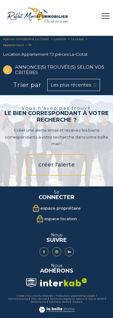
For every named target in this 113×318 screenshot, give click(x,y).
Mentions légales (61, 298)
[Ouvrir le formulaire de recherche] (89, 16)
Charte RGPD (96, 298)
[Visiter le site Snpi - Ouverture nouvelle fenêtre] (31, 282)
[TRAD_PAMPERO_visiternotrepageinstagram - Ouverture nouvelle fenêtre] (56, 251)
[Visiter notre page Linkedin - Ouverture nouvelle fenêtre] (69, 251)
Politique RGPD (59, 301)
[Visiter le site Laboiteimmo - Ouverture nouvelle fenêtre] (57, 311)
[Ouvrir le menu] (105, 15)
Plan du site (39, 298)
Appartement (13, 45)
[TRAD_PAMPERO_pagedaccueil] (37, 22)
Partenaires (38, 301)
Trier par (27, 85)
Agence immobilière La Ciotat (26, 39)
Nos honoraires (18, 298)
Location (59, 39)
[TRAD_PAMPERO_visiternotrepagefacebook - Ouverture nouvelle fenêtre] (44, 251)
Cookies (77, 302)
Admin (80, 298)
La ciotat (77, 39)
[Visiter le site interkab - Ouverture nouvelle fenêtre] (63, 282)
